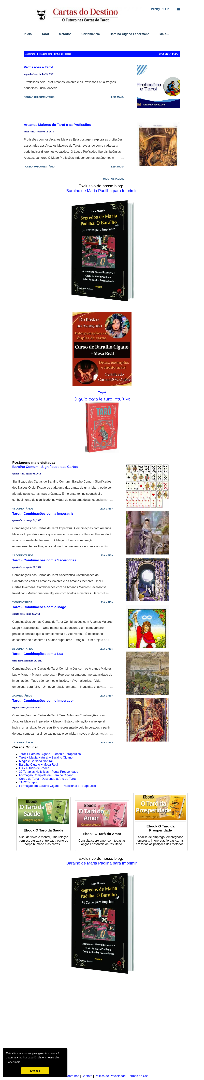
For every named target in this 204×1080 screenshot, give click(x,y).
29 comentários (22, 648)
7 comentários (22, 602)
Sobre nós (72, 1076)
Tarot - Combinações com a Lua (37, 654)
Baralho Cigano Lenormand (130, 34)
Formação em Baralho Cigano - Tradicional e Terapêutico (57, 786)
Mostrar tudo (169, 54)
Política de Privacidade (110, 1076)
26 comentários (22, 555)
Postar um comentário (39, 97)
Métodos (65, 34)
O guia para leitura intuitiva (102, 399)
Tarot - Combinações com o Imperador (43, 700)
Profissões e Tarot (38, 67)
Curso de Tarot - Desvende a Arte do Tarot (47, 778)
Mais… (164, 34)
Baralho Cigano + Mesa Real (38, 764)
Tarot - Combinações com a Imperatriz (42, 513)
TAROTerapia (28, 782)
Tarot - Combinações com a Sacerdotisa (44, 560)
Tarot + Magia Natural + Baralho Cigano (45, 757)
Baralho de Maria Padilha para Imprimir (101, 190)
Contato (87, 1076)
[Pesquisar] (160, 9)
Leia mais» (117, 97)
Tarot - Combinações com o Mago (39, 607)
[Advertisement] (102, 1026)
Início (28, 34)
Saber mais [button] (13, 1062)
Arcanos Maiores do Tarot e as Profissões (57, 125)
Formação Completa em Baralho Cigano (46, 775)
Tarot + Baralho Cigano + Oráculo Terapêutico (50, 754)
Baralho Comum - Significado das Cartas (45, 467)
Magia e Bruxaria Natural (36, 761)
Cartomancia (90, 34)
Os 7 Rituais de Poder (34, 768)
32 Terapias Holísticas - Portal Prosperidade (48, 771)
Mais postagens (113, 178)
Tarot (45, 34)
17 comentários (22, 742)
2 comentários (22, 695)
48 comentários (22, 508)
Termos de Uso (138, 1076)
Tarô (102, 393)
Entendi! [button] (35, 1070)
